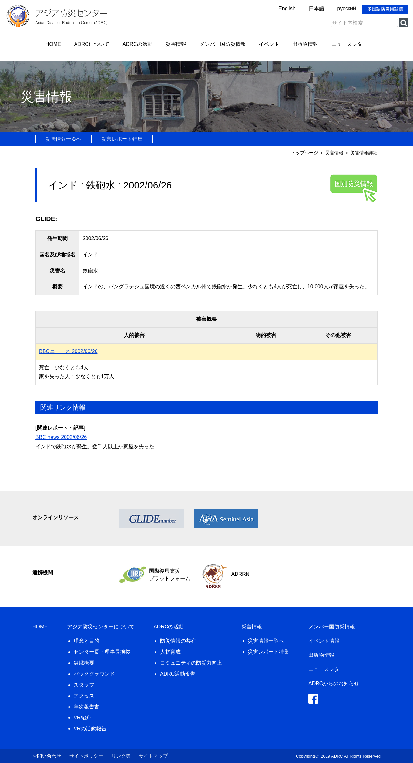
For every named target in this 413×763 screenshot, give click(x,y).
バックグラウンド (94, 674)
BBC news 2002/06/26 (61, 437)
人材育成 (170, 652)
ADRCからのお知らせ (333, 683)
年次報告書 (86, 706)
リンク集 (121, 755)
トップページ (304, 152)
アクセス (84, 695)
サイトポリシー (86, 755)
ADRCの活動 (137, 44)
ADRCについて (91, 44)
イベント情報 (323, 641)
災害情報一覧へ (63, 139)
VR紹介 (82, 717)
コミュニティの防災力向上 (191, 663)
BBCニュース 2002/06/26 (68, 351)
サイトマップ (153, 755)
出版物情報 (305, 44)
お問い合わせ (46, 755)
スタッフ (84, 684)
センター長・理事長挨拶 (102, 652)
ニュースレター (349, 44)
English (286, 8)
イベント (269, 44)
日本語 (316, 8)
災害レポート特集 (122, 139)
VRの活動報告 (90, 728)
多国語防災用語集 (385, 9)
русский (346, 8)
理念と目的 (86, 641)
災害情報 (176, 44)
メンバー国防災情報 (222, 44)
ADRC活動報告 (177, 674)
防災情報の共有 (178, 641)
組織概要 (84, 663)
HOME (53, 44)
